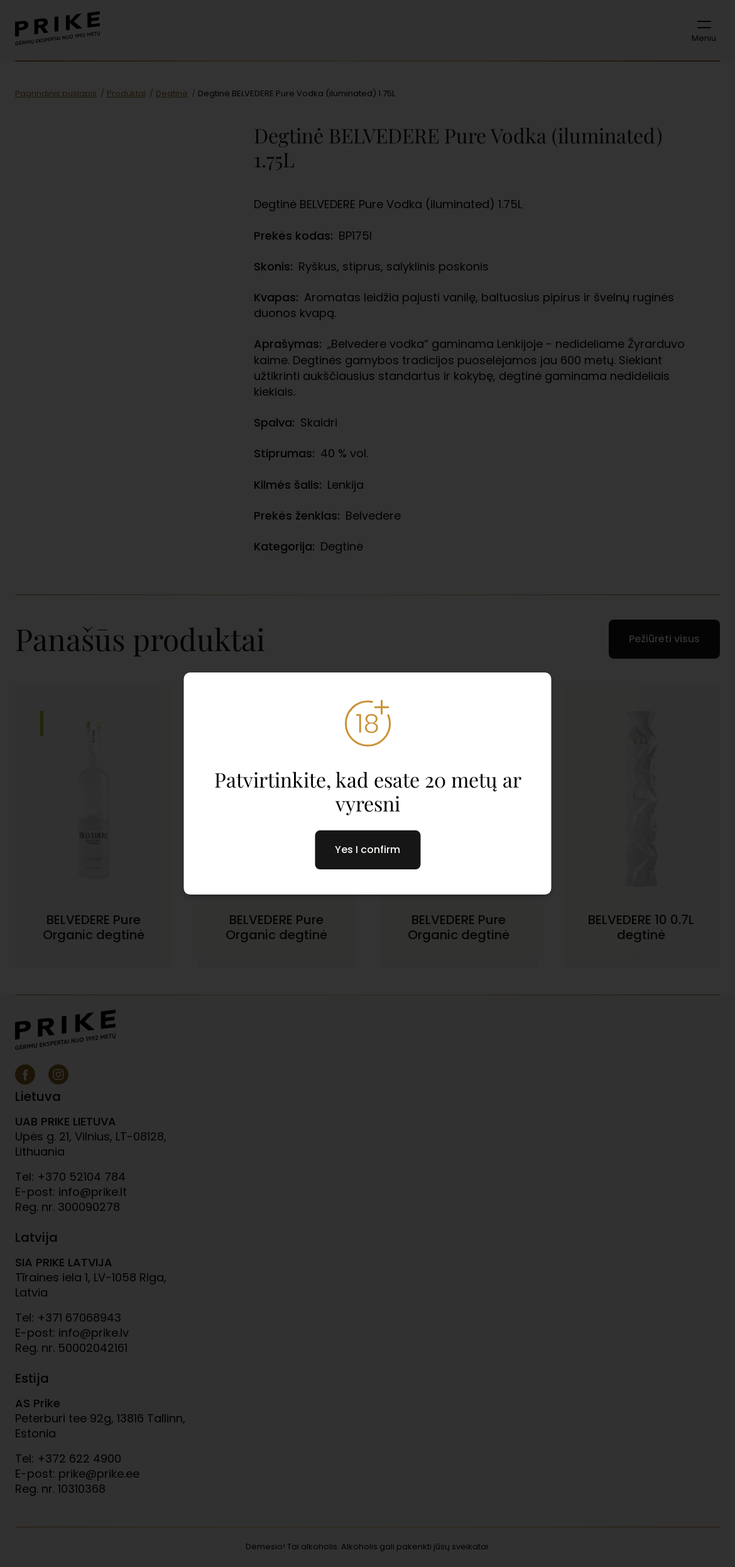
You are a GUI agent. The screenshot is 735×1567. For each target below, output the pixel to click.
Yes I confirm (367, 849)
